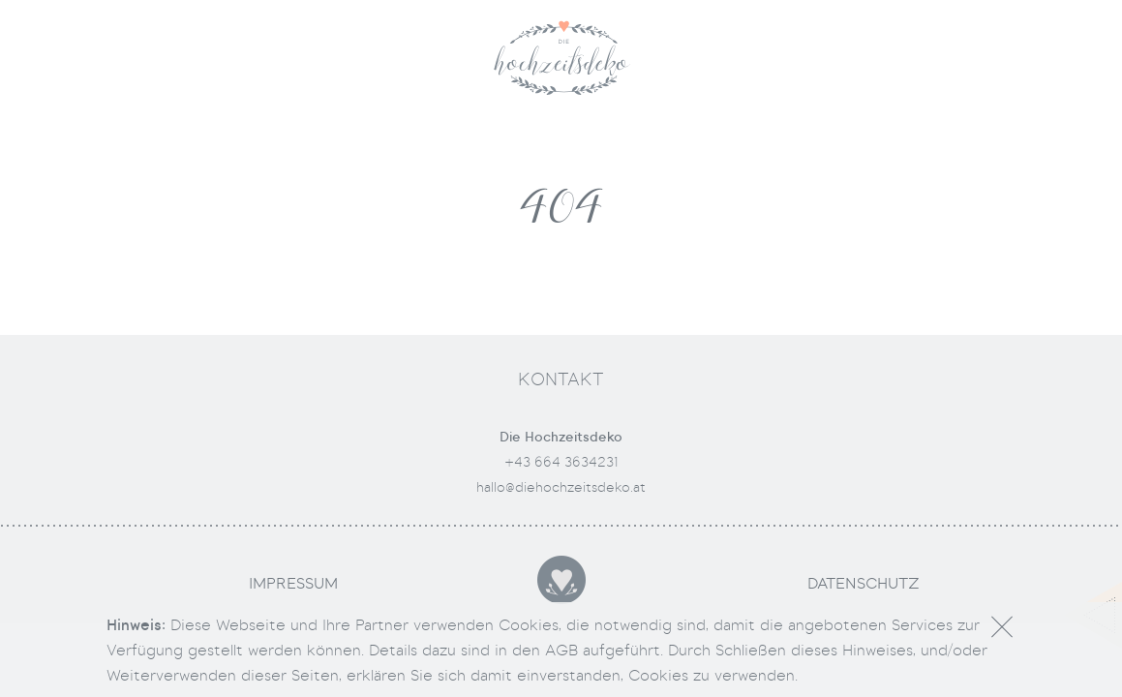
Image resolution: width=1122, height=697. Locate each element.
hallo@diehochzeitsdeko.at (561, 486)
